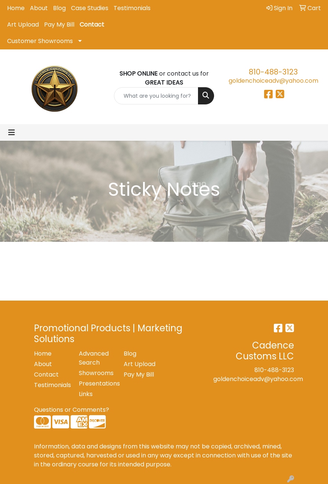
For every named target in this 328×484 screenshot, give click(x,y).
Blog (59, 8)
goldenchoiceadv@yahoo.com (273, 80)
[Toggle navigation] (11, 132)
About (39, 8)
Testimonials (132, 8)
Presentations (97, 383)
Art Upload (23, 24)
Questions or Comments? (71, 409)
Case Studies (89, 8)
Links (86, 394)
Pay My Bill (59, 24)
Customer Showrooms (40, 41)
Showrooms (96, 373)
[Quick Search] (156, 95)
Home (16, 8)
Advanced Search (94, 358)
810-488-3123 (273, 72)
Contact (92, 24)
